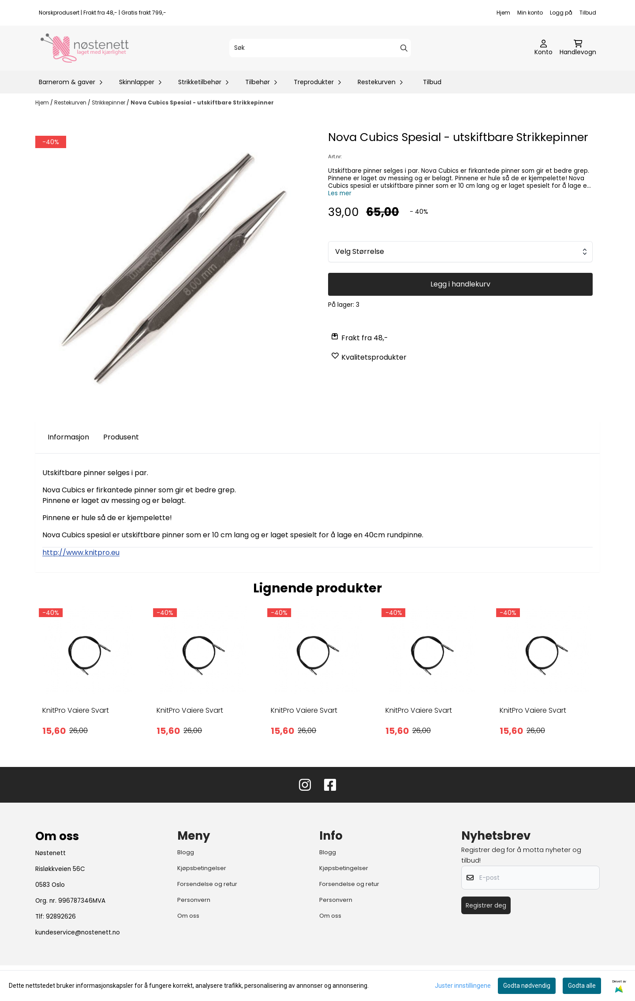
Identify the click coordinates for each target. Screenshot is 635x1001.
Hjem (503, 12)
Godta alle (582, 985)
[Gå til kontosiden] (543, 48)
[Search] (404, 48)
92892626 (61, 916)
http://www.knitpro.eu (81, 552)
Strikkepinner (109, 102)
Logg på (561, 12)
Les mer (339, 193)
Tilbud (587, 12)
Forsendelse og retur (207, 884)
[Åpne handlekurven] (578, 48)
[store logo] (85, 48)
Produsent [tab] (121, 437)
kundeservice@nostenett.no (77, 932)
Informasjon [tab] (68, 437)
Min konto (530, 12)
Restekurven (71, 102)
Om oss (188, 915)
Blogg (185, 852)
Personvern (193, 900)
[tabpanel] (88, 679)
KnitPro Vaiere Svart (75, 710)
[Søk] (320, 48)
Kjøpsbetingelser (201, 868)
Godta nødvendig (526, 985)
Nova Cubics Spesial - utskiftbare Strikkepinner (202, 102)
